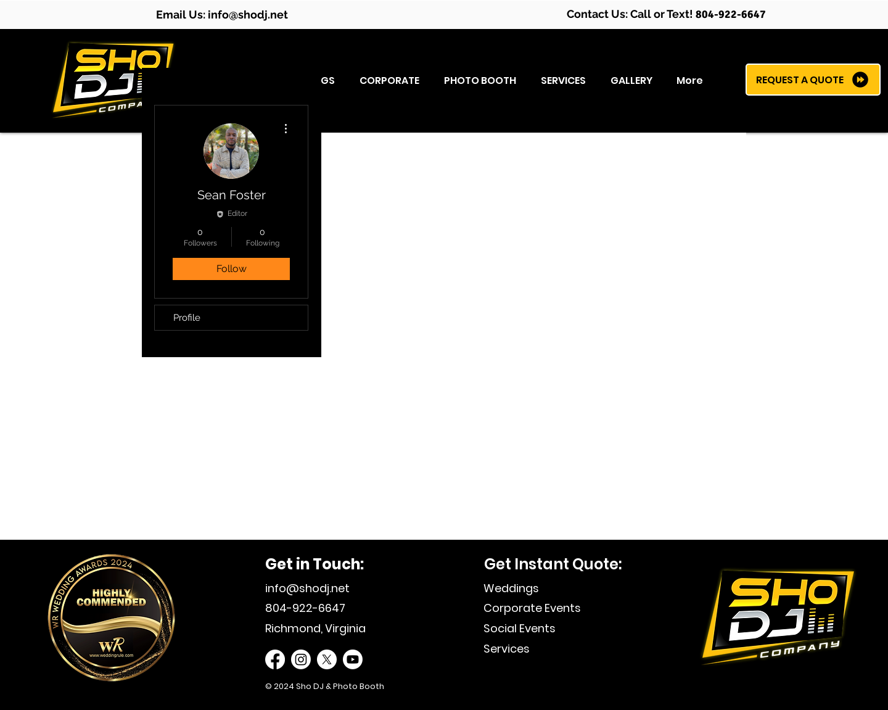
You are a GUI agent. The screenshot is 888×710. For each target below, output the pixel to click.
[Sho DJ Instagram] (301, 659)
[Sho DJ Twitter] (327, 659)
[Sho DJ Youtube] (353, 659)
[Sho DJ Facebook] (275, 659)
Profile (186, 317)
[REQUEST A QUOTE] (813, 80)
